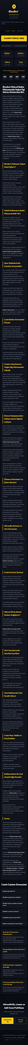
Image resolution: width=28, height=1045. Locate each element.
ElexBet (13, 30)
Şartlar (22, 1037)
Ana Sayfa (7, 30)
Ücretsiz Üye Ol (20, 1020)
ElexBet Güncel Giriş (14, 38)
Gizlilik (19, 1037)
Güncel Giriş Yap (7, 1020)
